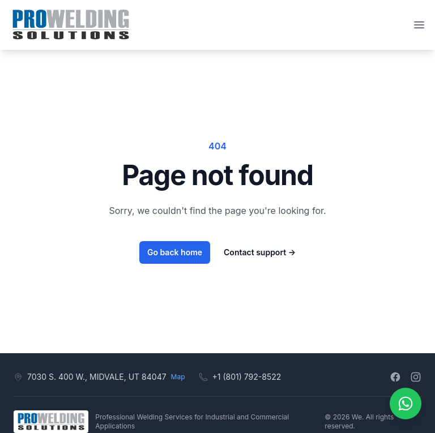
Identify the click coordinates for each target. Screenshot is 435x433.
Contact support (260, 252)
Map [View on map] (178, 376)
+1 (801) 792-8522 (247, 376)
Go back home (174, 252)
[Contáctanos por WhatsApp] (405, 403)
